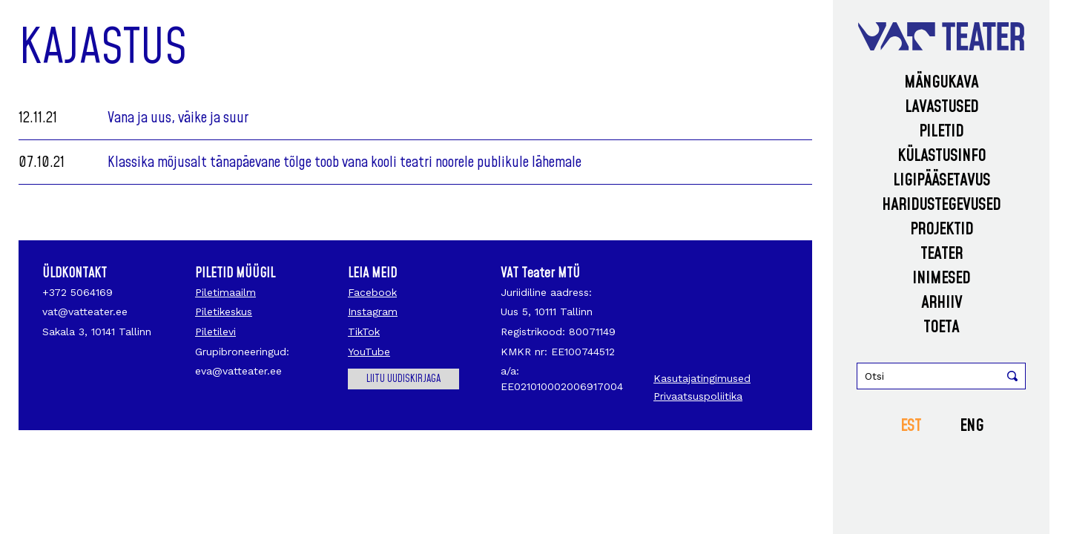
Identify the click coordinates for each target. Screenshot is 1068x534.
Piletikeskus (223, 311)
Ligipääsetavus (941, 180)
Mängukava (941, 82)
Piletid (941, 131)
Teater (941, 254)
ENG (971, 426)
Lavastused (941, 107)
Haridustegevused (941, 205)
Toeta (941, 327)
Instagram (373, 311)
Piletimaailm (225, 292)
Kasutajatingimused (702, 378)
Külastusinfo (941, 156)
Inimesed (941, 278)
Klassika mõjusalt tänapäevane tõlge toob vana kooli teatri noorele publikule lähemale (344, 162)
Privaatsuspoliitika (697, 396)
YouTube (369, 351)
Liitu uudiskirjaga (403, 379)
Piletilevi (215, 331)
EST (910, 426)
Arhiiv (941, 302)
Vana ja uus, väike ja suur (178, 118)
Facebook (372, 292)
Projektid (941, 229)
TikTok (364, 331)
